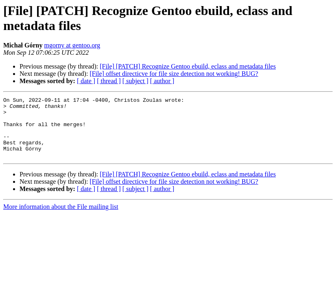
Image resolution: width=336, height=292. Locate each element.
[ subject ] (135, 80)
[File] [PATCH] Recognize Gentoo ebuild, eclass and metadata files (188, 66)
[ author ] (162, 80)
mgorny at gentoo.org (72, 45)
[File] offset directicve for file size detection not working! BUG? (173, 73)
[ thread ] (109, 80)
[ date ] (86, 80)
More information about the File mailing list (60, 218)
